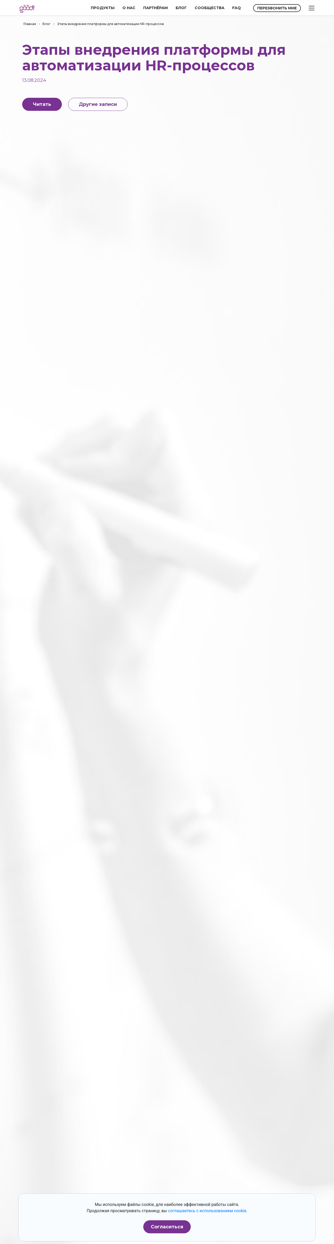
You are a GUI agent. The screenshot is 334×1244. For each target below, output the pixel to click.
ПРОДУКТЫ (103, 7)
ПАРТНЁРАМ (155, 7)
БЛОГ (181, 7)
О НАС (128, 7)
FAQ (236, 7)
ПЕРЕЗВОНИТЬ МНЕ (277, 8)
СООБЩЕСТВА (209, 7)
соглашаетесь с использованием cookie (207, 1210)
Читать (42, 104)
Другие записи (98, 104)
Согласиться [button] (167, 1227)
